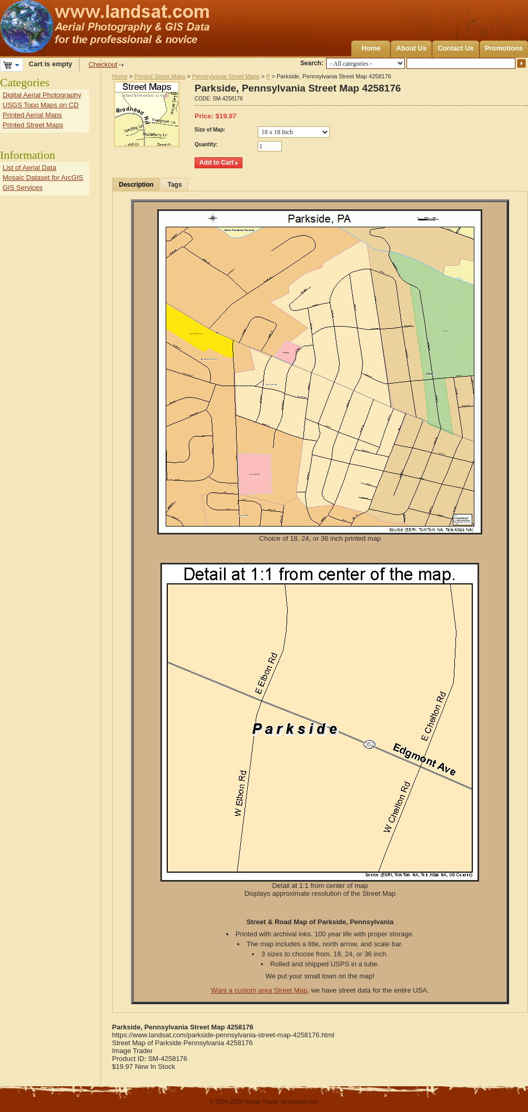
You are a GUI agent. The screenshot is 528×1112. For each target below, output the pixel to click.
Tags (175, 184)
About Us (411, 48)
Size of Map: (210, 130)
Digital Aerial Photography (42, 95)
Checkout (102, 64)
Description (136, 184)
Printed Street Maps (160, 76)
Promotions (504, 48)
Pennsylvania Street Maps (225, 76)
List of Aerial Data (29, 167)
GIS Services (23, 187)
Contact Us (456, 48)
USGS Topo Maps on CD (40, 105)
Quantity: (206, 144)
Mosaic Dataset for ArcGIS (43, 177)
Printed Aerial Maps (32, 115)
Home (370, 48)
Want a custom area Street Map (259, 990)
